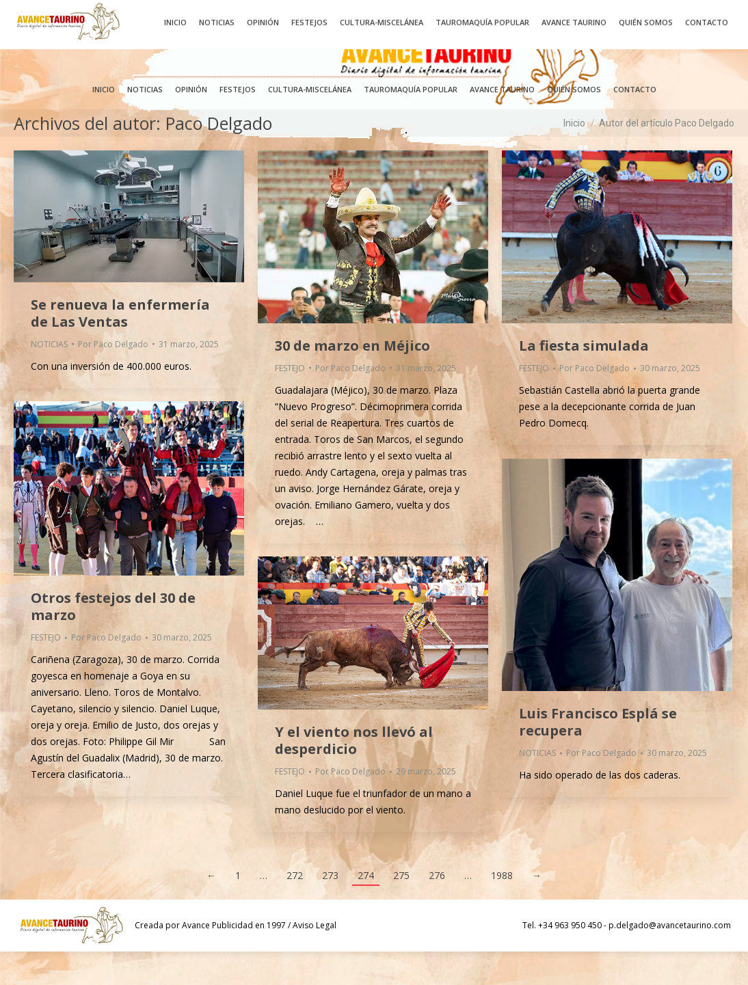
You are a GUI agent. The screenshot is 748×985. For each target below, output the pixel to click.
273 (330, 908)
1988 (502, 908)
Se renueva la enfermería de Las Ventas (120, 346)
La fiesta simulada (584, 379)
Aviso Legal (314, 958)
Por (113, 377)
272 (294, 908)
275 (401, 908)
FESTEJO (290, 401)
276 (437, 908)
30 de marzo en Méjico (352, 379)
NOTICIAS (49, 377)
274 (366, 908)
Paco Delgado (218, 156)
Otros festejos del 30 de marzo (113, 640)
